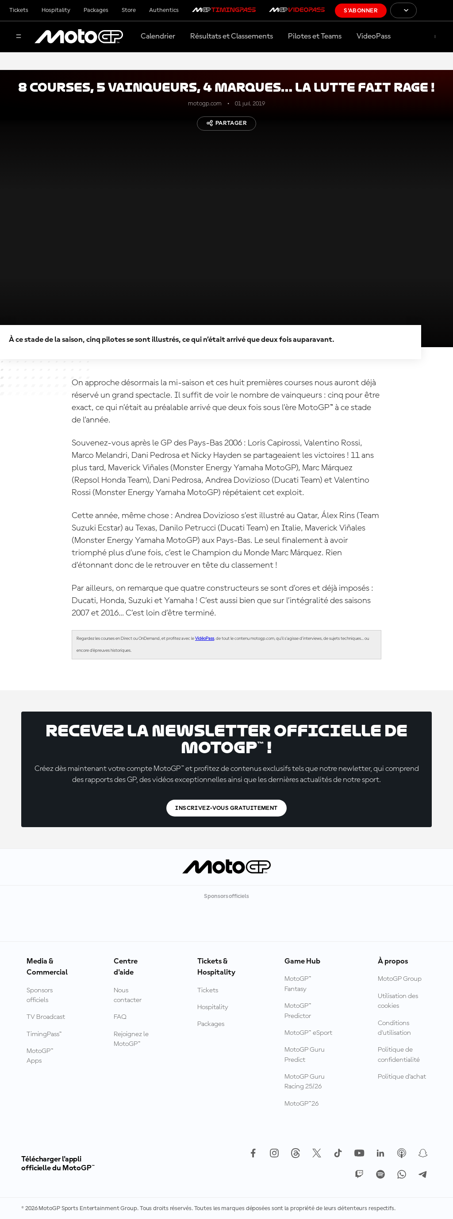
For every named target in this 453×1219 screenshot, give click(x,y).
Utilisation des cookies (398, 1001)
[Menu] (19, 37)
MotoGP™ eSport (308, 1033)
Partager (226, 123)
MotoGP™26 (301, 1103)
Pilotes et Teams (315, 36)
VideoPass (374, 36)
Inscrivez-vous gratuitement (226, 808)
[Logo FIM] (435, 10)
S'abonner (361, 11)
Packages (96, 10)
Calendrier (158, 36)
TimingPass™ (44, 1034)
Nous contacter (128, 995)
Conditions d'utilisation (394, 1028)
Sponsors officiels (40, 995)
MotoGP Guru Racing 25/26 (304, 1081)
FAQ (120, 1017)
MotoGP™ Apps (40, 1056)
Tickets (18, 10)
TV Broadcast (46, 1017)
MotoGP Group (400, 979)
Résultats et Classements (231, 36)
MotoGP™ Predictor (297, 1010)
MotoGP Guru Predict (304, 1054)
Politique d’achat (402, 1076)
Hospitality (56, 10)
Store (129, 10)
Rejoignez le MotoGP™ (131, 1039)
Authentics (164, 10)
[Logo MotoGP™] (79, 37)
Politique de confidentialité (399, 1054)
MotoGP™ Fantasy (297, 983)
